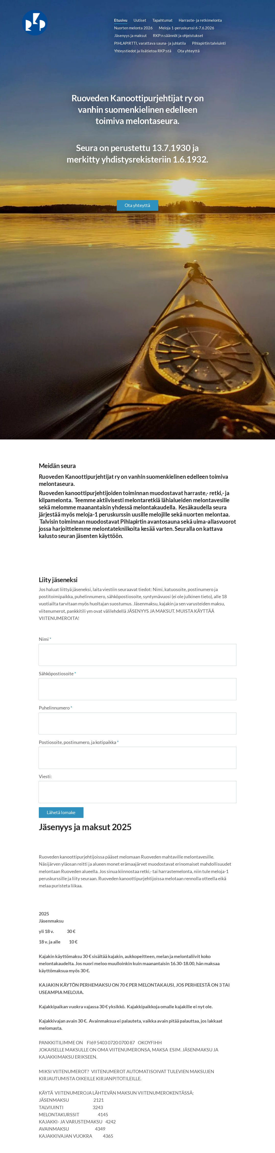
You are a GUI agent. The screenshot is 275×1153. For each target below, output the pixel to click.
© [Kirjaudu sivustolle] (41, 1139)
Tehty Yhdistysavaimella (219, 1139)
